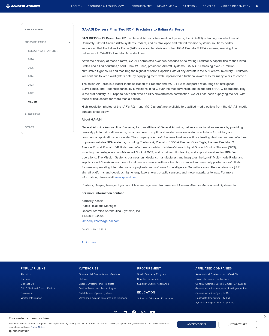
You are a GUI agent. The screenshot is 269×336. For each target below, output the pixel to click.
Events (29, 127)
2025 (31, 67)
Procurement (142, 6)
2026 (31, 59)
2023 (31, 84)
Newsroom (27, 293)
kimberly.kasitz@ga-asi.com (101, 221)
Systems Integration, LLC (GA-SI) (214, 302)
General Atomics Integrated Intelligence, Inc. (221, 288)
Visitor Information (235, 6)
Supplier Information (149, 279)
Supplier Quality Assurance (153, 283)
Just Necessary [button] (238, 324)
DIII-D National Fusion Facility (38, 288)
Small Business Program (151, 274)
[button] (90, 331)
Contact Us (27, 283)
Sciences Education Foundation (155, 298)
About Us (26, 274)
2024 (31, 76)
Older (32, 101)
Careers (189, 6)
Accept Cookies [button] (196, 324)
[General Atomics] (22, 6)
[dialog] (134, 324)
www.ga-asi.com (126, 177)
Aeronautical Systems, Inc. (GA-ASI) (216, 274)
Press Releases (35, 42)
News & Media (167, 6)
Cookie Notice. (38, 327)
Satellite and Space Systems (96, 293)
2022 (31, 93)
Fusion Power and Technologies (97, 288)
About (75, 6)
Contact (209, 6)
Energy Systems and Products (96, 283)
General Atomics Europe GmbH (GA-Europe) (221, 283)
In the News (32, 114)
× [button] (265, 316)
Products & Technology (106, 6)
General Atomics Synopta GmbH (214, 293)
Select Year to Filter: (43, 50)
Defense (84, 279)
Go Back (89, 242)
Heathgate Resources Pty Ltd (212, 297)
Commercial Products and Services (99, 274)
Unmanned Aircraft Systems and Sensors (103, 297)
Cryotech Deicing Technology (212, 279)
